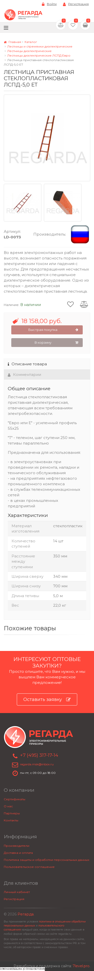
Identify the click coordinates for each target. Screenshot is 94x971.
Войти (49, 4)
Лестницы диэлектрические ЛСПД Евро (38, 55)
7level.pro (81, 966)
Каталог (31, 42)
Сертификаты (14, 799)
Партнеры (12, 813)
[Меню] (6, 27)
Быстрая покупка (53, 330)
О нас (8, 806)
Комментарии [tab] (24, 374)
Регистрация (76, 4)
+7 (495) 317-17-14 (39, 755)
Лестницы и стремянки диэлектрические (39, 46)
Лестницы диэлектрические (29, 51)
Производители (16, 846)
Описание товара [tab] (27, 364)
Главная (12, 42)
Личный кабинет (17, 892)
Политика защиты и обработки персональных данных (46, 860)
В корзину (56, 342)
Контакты (11, 820)
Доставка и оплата (18, 853)
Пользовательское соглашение (29, 867)
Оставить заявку (47, 699)
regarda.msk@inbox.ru (37, 764)
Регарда (26, 914)
